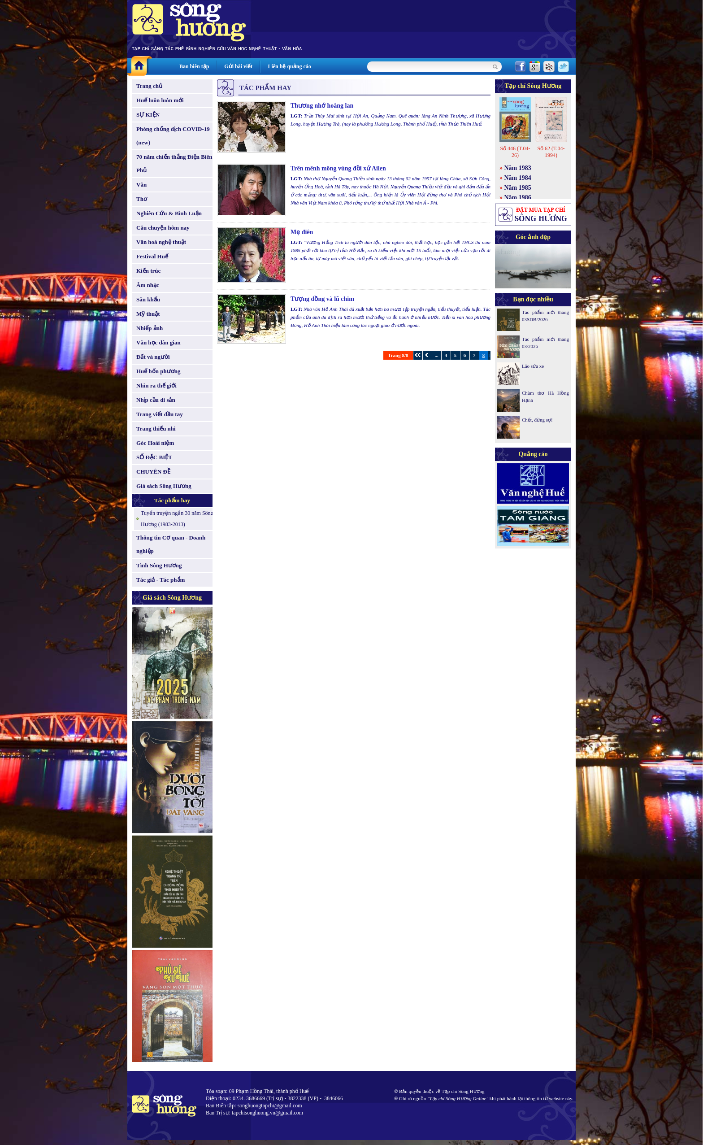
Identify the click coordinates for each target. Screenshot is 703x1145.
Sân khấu (148, 299)
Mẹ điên (302, 232)
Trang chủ (149, 86)
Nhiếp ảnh (149, 328)
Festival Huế (152, 256)
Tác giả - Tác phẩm (160, 579)
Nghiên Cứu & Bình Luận (169, 213)
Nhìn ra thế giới (156, 385)
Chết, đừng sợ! (537, 419)
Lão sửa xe (533, 366)
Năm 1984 (517, 177)
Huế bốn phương (158, 371)
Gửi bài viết (238, 66)
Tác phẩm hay (172, 500)
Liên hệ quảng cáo (289, 66)
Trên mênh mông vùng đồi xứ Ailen (338, 168)
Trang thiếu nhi (156, 428)
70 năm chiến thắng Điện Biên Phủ (174, 163)
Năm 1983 (517, 168)
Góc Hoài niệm (155, 443)
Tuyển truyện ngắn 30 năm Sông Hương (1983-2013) (177, 518)
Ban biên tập (194, 66)
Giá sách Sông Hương (163, 486)
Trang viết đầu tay (159, 414)
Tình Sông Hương (159, 565)
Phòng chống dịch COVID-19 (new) (173, 136)
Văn (141, 184)
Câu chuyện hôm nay (163, 227)
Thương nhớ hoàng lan (322, 105)
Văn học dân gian (158, 342)
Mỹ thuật (148, 313)
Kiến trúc (148, 270)
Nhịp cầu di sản (155, 399)
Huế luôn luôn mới (160, 100)
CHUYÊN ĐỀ (153, 471)
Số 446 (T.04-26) (515, 151)
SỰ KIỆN (148, 114)
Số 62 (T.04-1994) (550, 151)
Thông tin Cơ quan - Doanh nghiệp (170, 544)
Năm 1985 (517, 187)
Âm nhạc (147, 285)
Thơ (141, 199)
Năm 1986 (517, 197)
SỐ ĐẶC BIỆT (154, 457)
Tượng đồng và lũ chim (322, 299)
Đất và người (153, 356)
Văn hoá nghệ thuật (161, 242)
